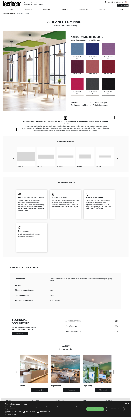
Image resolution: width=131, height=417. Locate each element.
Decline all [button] (115, 409)
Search (108, 2)
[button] (27, 9)
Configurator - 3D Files (79, 105)
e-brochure (75, 103)
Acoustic (46, 9)
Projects (64, 9)
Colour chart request (100, 103)
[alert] (65, 409)
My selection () (117, 2)
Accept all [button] (95, 409)
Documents (83, 9)
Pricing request (123, 5)
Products (28, 9)
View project (39, 390)
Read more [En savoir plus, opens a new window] (12, 409)
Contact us (20, 333)
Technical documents (100, 105)
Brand (10, 9)
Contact (119, 9)
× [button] (128, 403)
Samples (102, 9)
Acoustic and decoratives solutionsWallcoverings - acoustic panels (34, 3)
